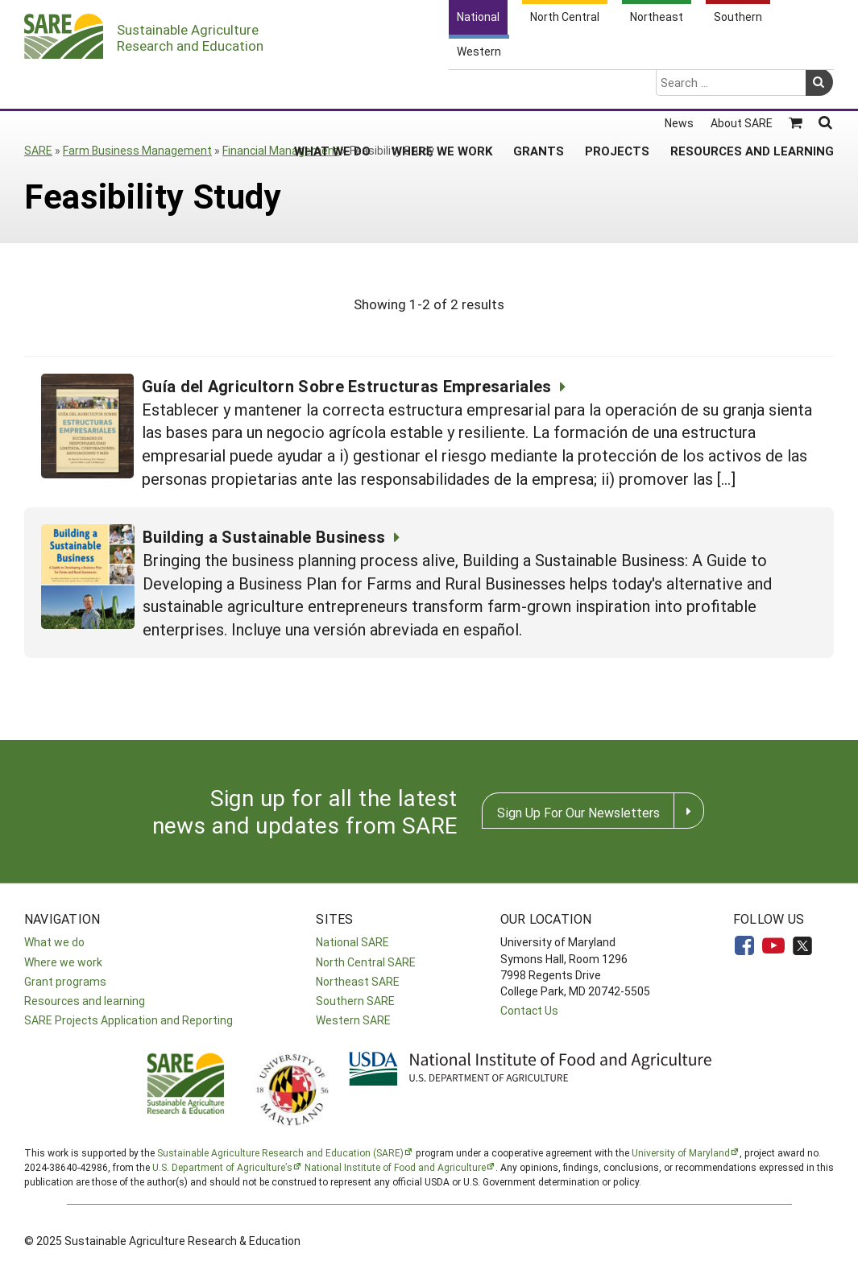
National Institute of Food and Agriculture (395, 1166)
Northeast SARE (358, 981)
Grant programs (65, 981)
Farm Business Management (137, 150)
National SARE (352, 941)
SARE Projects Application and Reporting (128, 1020)
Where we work (63, 962)
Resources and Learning (752, 88)
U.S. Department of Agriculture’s (222, 1166)
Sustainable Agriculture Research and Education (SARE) (280, 1152)
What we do (54, 941)
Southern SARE (355, 1000)
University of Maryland (681, 1152)
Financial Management (280, 150)
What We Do (332, 88)
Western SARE (353, 1020)
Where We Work (442, 88)
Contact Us (529, 1010)
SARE (38, 150)
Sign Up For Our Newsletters (578, 812)
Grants (538, 88)
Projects (617, 88)
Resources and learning (84, 1000)
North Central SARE (366, 962)
